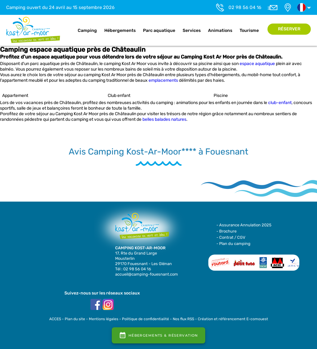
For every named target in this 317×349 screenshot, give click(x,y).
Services (192, 30)
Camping (87, 30)
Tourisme (249, 30)
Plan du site (75, 319)
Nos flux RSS (183, 319)
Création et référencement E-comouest (233, 319)
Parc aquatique (159, 30)
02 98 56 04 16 (244, 7)
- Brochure (226, 231)
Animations (220, 30)
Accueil (67, 31)
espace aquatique (257, 63)
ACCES (55, 319)
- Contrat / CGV (230, 237)
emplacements (163, 80)
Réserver (289, 29)
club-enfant (280, 102)
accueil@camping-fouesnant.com (146, 274)
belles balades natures (164, 119)
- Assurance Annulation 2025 (243, 225)
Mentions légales (103, 319)
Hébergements (120, 30)
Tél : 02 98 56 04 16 (133, 269)
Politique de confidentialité (145, 319)
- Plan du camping (233, 243)
